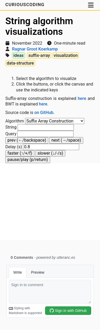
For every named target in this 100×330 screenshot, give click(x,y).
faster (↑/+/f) (19, 153)
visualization (66, 55)
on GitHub (44, 112)
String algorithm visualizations (39, 26)
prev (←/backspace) (26, 140)
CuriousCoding (25, 4)
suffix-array (39, 55)
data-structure (20, 63)
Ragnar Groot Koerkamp (35, 49)
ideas (18, 55)
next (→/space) (66, 140)
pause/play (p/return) (27, 159)
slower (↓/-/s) (50, 153)
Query (10, 133)
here (82, 98)
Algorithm (14, 121)
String (11, 127)
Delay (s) (13, 146)
